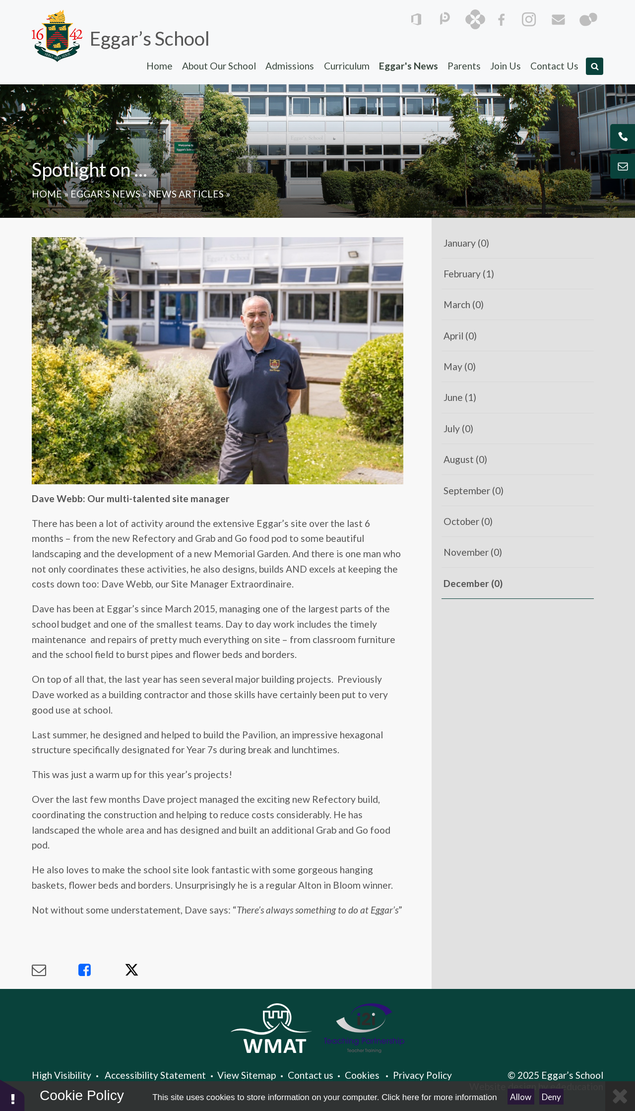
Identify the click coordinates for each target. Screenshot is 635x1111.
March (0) (464, 304)
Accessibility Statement (155, 1075)
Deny (551, 1097)
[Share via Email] (55, 970)
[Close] (620, 1096)
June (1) (460, 397)
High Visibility (61, 1075)
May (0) (460, 366)
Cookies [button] (362, 1075)
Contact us (310, 1075)
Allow (520, 1097)
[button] (12, 1095)
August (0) (465, 459)
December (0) (473, 583)
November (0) (473, 552)
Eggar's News (105, 193)
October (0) (468, 521)
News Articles (186, 193)
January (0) (466, 243)
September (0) (474, 490)
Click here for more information (439, 1097)
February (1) (469, 273)
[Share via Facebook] (101, 970)
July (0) (458, 428)
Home (47, 193)
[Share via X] (148, 970)
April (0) (460, 335)
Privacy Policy (422, 1075)
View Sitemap (246, 1075)
